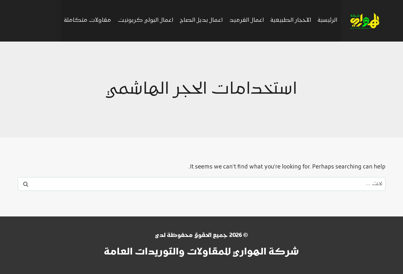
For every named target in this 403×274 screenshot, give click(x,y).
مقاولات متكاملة (87, 20)
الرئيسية (327, 20)
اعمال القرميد (246, 20)
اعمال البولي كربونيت (145, 20)
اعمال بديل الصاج (201, 20)
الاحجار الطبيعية (290, 20)
